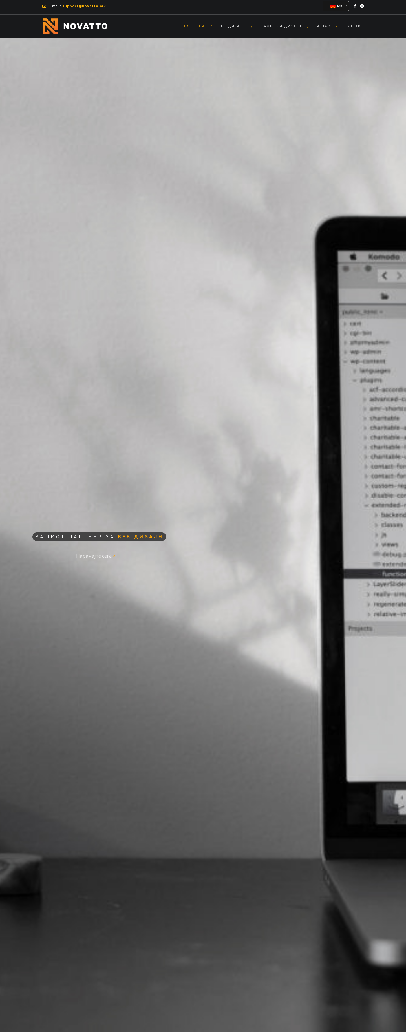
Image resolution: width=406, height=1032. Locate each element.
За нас (322, 26)
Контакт (354, 26)
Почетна (194, 26)
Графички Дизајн (280, 26)
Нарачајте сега (96, 556)
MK (336, 5)
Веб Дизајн (232, 26)
